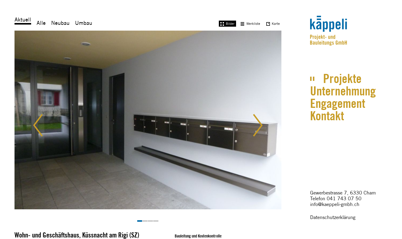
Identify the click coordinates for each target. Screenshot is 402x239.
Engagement (337, 103)
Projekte (342, 78)
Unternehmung (343, 91)
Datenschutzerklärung (332, 217)
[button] (43, 126)
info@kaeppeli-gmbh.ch (334, 204)
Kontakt (327, 115)
